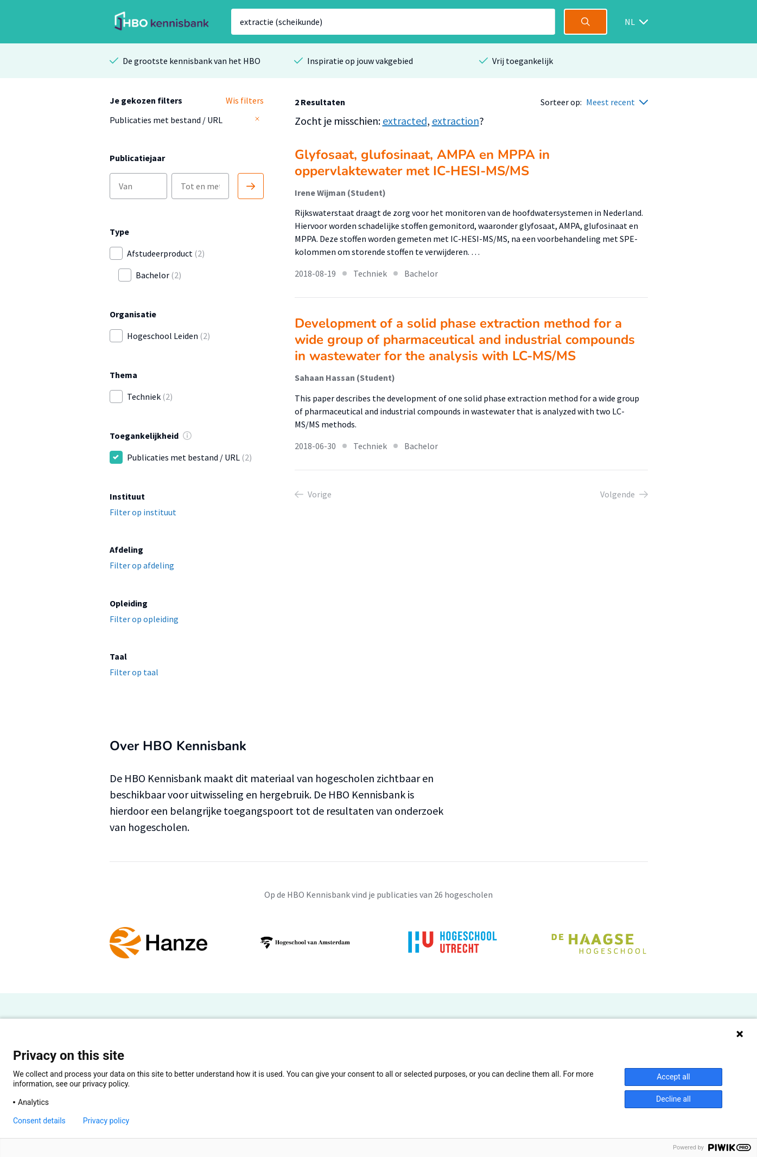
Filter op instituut (143, 512)
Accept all (673, 1076)
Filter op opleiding (144, 619)
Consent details (39, 1120)
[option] (379, 942)
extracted (405, 120)
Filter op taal (134, 672)
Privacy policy (106, 1120)
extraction (455, 120)
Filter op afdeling (142, 565)
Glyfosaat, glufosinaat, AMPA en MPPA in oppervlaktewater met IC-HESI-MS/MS (422, 163)
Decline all (673, 1099)
